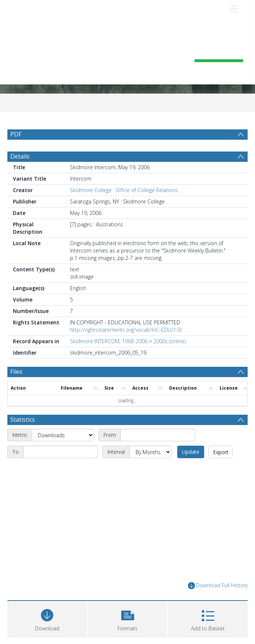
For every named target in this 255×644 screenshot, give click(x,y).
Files (16, 372)
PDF (15, 134)
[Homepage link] (128, 54)
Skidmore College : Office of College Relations (124, 190)
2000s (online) (169, 341)
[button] (127, 618)
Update (190, 451)
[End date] (60, 452)
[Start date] (157, 435)
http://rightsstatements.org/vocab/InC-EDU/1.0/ (126, 329)
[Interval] (150, 452)
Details (19, 156)
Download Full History (218, 585)
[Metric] (63, 435)
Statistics (22, 419)
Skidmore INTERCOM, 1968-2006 (108, 341)
